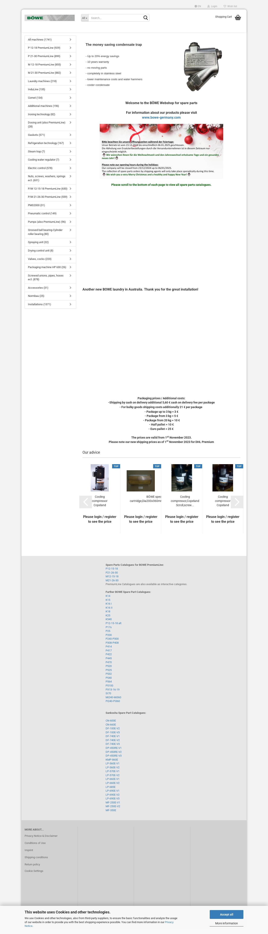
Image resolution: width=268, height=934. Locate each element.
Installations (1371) (39, 310)
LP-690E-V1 (112, 797)
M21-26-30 (112, 586)
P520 (109, 672)
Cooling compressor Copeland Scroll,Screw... (100, 508)
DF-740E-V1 (113, 742)
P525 (109, 676)
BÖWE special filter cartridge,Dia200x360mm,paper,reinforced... (158, 505)
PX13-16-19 (112, 696)
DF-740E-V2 (113, 746)
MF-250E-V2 (113, 813)
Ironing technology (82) (41, 120)
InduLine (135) (36, 95)
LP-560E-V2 (112, 773)
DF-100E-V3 (113, 738)
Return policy (32, 870)
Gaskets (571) (36, 141)
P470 (109, 668)
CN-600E (111, 727)
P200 (109, 641)
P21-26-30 (112, 579)
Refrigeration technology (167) (46, 149)
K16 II (109, 614)
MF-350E (111, 816)
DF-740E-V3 (113, 750)
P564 (109, 688)
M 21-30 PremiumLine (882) (44, 79)
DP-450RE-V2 (114, 758)
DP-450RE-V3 (114, 762)
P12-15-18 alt (113, 629)
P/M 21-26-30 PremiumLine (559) (48, 203)
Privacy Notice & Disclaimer (41, 842)
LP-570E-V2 (112, 781)
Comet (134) (35, 104)
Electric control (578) (40, 174)
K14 (108, 602)
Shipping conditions (36, 863)
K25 (108, 622)
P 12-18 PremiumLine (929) (44, 54)
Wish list (230, 6)
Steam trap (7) (36, 158)
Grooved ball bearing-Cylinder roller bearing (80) (45, 238)
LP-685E (110, 793)
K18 (108, 618)
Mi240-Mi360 (113, 703)
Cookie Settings (34, 877)
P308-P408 (112, 649)
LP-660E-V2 (112, 789)
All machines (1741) (40, 46)
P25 (108, 637)
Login (212, 6)
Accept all (226, 914)
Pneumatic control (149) (42, 219)
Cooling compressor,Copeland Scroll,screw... (185, 507)
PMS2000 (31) (36, 211)
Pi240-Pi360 (113, 707)
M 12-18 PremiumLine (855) (44, 71)
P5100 (109, 692)
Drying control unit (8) (40, 257)
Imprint (29, 856)
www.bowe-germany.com (161, 124)
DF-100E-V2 (113, 734)
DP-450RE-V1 (114, 754)
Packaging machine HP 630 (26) (47, 273)
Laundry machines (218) (42, 87)
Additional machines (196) (43, 112)
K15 (108, 606)
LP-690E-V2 (112, 801)
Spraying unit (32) (38, 248)
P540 (109, 684)
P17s (109, 633)
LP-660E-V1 (112, 785)
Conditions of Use (35, 849)
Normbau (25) (36, 302)
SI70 (108, 699)
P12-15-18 (112, 575)
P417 (109, 657)
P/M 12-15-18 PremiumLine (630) (48, 195)
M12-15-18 (112, 582)
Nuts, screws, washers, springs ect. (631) (46, 185)
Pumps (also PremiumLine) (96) (47, 228)
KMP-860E (112, 766)
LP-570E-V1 (112, 777)
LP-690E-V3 (112, 805)
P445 (109, 664)
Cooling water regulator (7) (43, 166)
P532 (109, 680)
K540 (109, 625)
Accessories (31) (38, 294)
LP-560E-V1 (112, 770)
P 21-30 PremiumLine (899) (44, 62)
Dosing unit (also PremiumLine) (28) (46, 131)
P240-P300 (112, 645)
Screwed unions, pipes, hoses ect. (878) (46, 284)
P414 (109, 653)
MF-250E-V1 (113, 809)
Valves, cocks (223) (40, 265)
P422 (109, 661)
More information (226, 923)
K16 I (109, 610)
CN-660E (111, 731)
